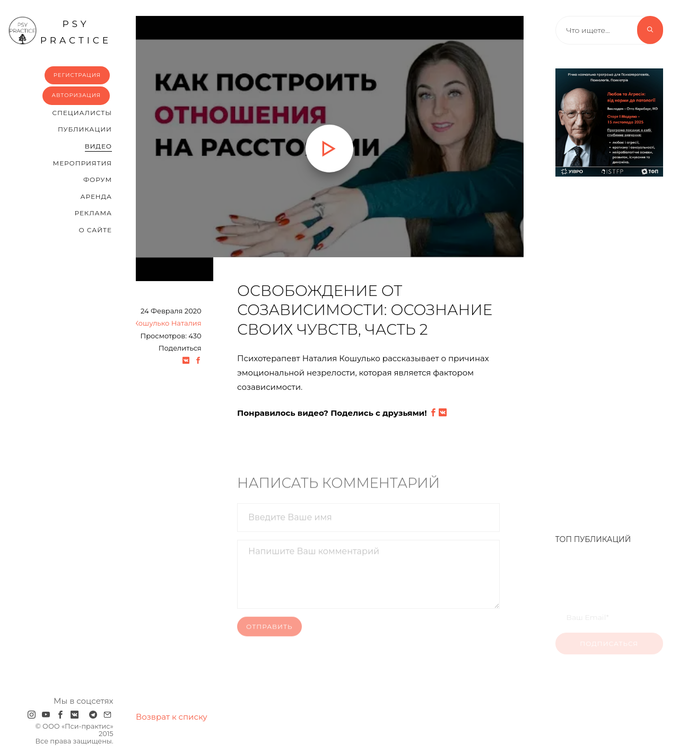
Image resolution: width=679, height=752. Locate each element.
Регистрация (77, 75)
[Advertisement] (609, 350)
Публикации (85, 129)
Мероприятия (82, 163)
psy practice (59, 31)
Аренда (96, 196)
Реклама (93, 213)
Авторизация (76, 95)
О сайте (95, 230)
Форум (97, 179)
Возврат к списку (171, 717)
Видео (98, 146)
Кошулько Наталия (168, 324)
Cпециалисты (82, 113)
